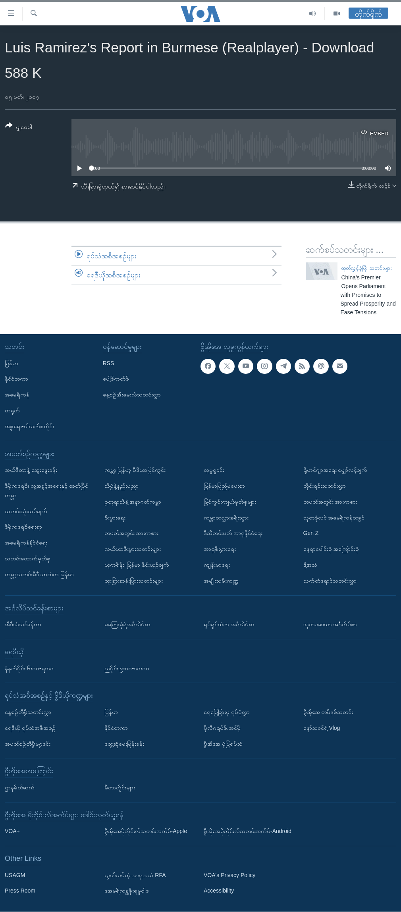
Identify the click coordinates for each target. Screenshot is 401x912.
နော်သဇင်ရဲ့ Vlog (321, 728)
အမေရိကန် (17, 395)
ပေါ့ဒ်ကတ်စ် (116, 379)
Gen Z (311, 533)
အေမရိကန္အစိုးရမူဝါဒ (126, 891)
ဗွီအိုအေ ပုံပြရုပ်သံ (223, 744)
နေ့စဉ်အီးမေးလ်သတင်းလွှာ (132, 395)
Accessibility (219, 891)
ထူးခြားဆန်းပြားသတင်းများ (133, 580)
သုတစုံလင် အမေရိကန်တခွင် (334, 517)
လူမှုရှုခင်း (214, 470)
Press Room (20, 891)
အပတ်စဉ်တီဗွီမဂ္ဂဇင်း (27, 744)
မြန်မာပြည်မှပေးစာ (224, 486)
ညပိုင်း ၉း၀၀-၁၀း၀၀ (127, 668)
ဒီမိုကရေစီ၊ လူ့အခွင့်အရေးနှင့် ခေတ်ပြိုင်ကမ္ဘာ (46, 490)
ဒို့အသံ (310, 565)
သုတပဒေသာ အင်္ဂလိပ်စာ (330, 624)
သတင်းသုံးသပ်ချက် (26, 511)
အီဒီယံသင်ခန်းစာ (23, 624)
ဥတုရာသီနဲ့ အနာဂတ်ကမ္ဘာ (133, 501)
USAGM (15, 875)
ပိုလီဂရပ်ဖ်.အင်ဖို (222, 728)
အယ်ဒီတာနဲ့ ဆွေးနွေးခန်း (31, 470)
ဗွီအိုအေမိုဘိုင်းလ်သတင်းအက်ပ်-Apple (145, 831)
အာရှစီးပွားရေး (220, 549)
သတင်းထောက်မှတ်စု (27, 558)
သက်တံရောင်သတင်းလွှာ (330, 580)
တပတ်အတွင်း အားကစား (131, 533)
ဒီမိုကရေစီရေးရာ (23, 527)
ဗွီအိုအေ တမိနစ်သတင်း (328, 712)
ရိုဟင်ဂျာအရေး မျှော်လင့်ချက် (335, 470)
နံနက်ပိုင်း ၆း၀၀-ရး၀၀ (29, 668)
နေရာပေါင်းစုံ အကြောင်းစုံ (331, 549)
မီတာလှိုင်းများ (119, 787)
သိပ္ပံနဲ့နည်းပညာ (121, 486)
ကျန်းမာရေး (217, 565)
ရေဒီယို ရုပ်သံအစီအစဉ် (30, 728)
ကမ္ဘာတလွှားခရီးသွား (226, 517)
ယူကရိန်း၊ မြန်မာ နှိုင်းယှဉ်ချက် (137, 565)
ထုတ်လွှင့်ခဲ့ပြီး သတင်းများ (366, 268)
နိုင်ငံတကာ (16, 379)
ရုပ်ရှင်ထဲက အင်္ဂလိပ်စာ (229, 624)
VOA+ (12, 831)
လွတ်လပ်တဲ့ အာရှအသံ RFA (135, 875)
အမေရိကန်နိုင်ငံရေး (26, 542)
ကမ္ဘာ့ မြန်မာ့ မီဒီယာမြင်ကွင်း (135, 470)
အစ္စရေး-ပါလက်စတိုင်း (29, 426)
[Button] (18, 127)
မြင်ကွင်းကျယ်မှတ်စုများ (230, 501)
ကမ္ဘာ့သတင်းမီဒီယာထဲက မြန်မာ (39, 574)
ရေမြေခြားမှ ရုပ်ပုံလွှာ (227, 712)
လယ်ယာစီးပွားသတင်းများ (132, 549)
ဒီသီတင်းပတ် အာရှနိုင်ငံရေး (233, 533)
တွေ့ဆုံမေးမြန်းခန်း (124, 744)
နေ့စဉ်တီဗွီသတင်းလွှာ (28, 712)
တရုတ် (12, 410)
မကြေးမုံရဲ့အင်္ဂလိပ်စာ (127, 624)
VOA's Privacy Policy (229, 875)
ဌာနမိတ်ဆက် (20, 787)
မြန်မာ (11, 363)
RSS (108, 363)
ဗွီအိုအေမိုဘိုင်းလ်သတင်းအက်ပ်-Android (247, 831)
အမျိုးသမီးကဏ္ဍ (221, 580)
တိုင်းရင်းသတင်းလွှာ (324, 486)
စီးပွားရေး (114, 517)
